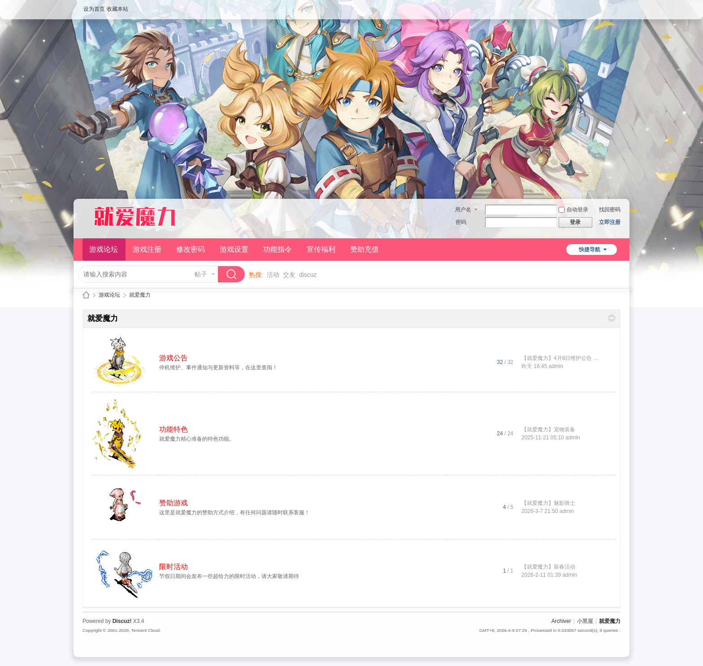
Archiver (561, 621)
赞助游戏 (173, 503)
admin (556, 366)
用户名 (463, 209)
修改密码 (190, 249)
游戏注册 (147, 249)
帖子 (201, 274)
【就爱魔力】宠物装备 (548, 429)
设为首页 (94, 9)
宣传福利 (321, 249)
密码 (461, 222)
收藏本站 (117, 9)
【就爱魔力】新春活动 (548, 567)
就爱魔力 (86, 295)
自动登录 (573, 209)
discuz (308, 274)
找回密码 (610, 209)
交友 (289, 274)
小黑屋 (585, 621)
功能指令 (277, 249)
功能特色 (173, 429)
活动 (273, 274)
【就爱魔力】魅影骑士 (548, 503)
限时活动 (173, 566)
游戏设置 (234, 249)
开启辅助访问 (618, 6)
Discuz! (122, 621)
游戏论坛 (103, 249)
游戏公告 (173, 358)
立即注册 (610, 222)
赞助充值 (364, 249)
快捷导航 (589, 249)
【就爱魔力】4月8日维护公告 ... (559, 358)
